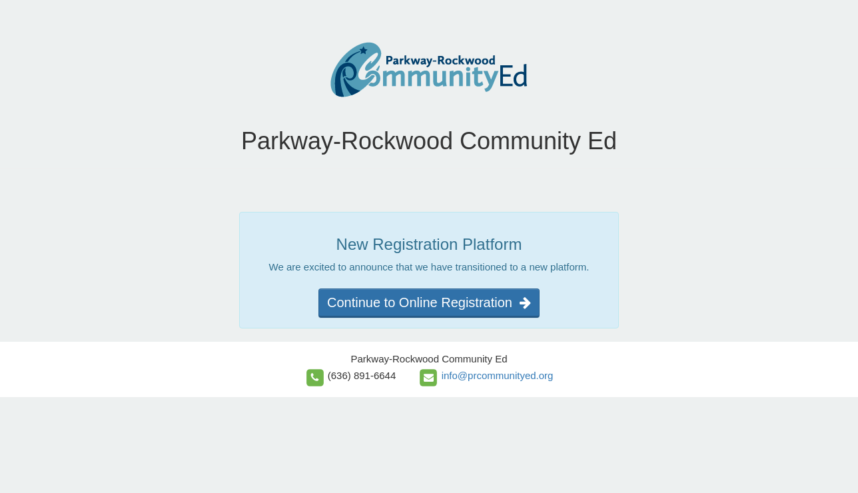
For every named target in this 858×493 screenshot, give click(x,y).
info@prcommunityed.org (498, 375)
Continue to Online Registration (429, 302)
